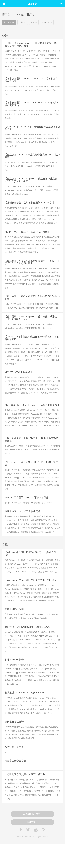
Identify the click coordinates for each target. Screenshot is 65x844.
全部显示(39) (9, 22)
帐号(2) (34, 22)
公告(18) (22, 22)
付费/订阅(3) (47, 22)
